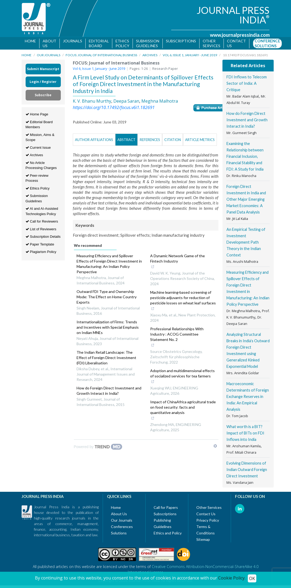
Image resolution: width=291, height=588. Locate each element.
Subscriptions (181, 41)
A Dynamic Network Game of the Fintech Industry (180, 263)
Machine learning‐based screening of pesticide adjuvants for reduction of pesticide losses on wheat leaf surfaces (183, 302)
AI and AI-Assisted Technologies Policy (42, 212)
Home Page (37, 115)
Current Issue (38, 148)
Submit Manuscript (43, 70)
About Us (49, 43)
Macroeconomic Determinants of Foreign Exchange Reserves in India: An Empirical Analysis (247, 397)
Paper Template (40, 245)
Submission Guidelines (147, 43)
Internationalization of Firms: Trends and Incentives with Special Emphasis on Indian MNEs (108, 328)
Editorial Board (99, 43)
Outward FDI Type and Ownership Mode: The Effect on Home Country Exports (107, 297)
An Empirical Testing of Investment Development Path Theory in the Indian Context (245, 243)
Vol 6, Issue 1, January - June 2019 (190, 56)
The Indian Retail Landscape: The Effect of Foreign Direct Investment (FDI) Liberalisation (106, 358)
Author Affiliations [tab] (94, 141)
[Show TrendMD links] (215, 447)
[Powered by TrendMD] (98, 448)
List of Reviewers (41, 230)
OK (252, 578)
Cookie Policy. (231, 578)
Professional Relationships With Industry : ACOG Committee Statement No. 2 (180, 338)
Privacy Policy (207, 521)
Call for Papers (166, 508)
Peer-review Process (37, 179)
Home (30, 41)
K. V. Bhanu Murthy (92, 102)
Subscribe (43, 96)
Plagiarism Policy (41, 253)
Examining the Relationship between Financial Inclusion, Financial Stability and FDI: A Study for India (245, 157)
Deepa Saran (126, 102)
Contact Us (206, 515)
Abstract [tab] (126, 141)
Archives (149, 56)
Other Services (211, 43)
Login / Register (43, 82)
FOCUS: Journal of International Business (101, 56)
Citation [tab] (172, 141)
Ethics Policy (122, 43)
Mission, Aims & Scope (40, 138)
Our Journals (48, 56)
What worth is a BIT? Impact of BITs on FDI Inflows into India (245, 434)
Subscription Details (43, 238)
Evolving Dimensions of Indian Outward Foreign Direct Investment (246, 470)
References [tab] (150, 141)
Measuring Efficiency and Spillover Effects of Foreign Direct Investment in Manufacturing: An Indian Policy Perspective (109, 265)
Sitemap (203, 540)
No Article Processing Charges (41, 166)
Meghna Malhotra (159, 102)
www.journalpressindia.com (240, 35)
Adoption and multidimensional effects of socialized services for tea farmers (182, 377)
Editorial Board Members (39, 125)
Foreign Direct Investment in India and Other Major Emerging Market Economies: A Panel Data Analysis (246, 200)
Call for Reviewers (42, 222)
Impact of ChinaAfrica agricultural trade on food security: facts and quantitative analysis (183, 411)
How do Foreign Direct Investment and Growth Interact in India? (109, 392)
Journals (72, 41)
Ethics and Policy (168, 534)
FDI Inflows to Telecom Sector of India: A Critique (246, 84)
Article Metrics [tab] (200, 141)
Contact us (236, 43)
